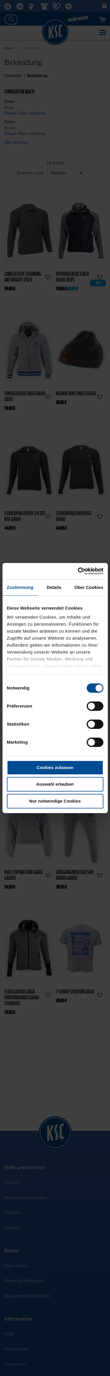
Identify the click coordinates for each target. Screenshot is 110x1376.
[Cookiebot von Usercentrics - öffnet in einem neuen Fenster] (78, 571)
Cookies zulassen (55, 767)
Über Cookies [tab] (89, 587)
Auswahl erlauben (55, 784)
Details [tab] (54, 587)
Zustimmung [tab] (20, 587)
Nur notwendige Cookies (55, 800)
